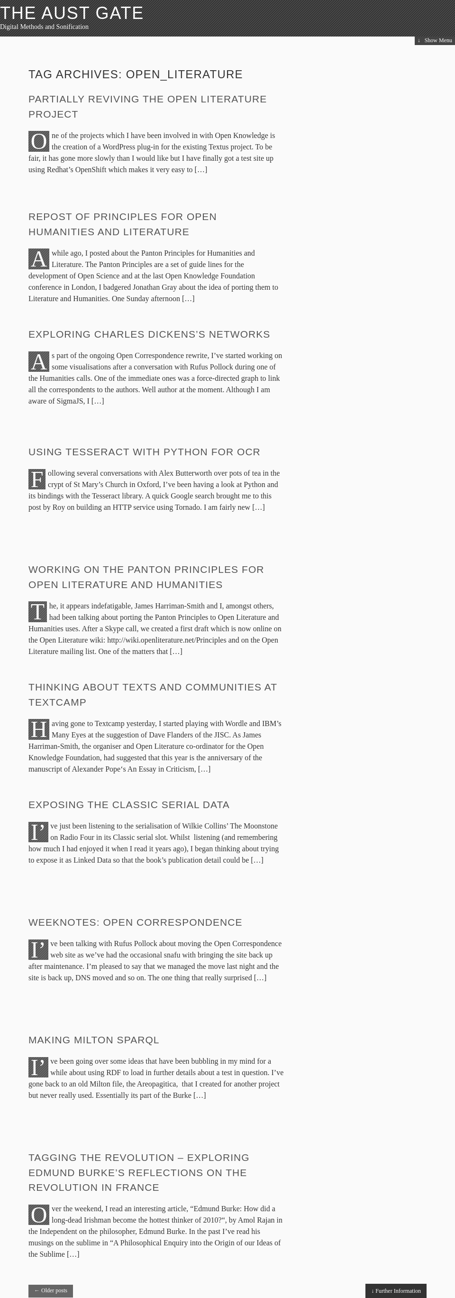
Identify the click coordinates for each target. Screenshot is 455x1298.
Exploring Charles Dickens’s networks (149, 334)
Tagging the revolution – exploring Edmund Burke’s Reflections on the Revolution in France (139, 1172)
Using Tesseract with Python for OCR (144, 451)
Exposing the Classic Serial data (129, 804)
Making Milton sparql (94, 1039)
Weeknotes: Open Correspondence (135, 922)
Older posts (50, 1290)
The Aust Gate (72, 13)
